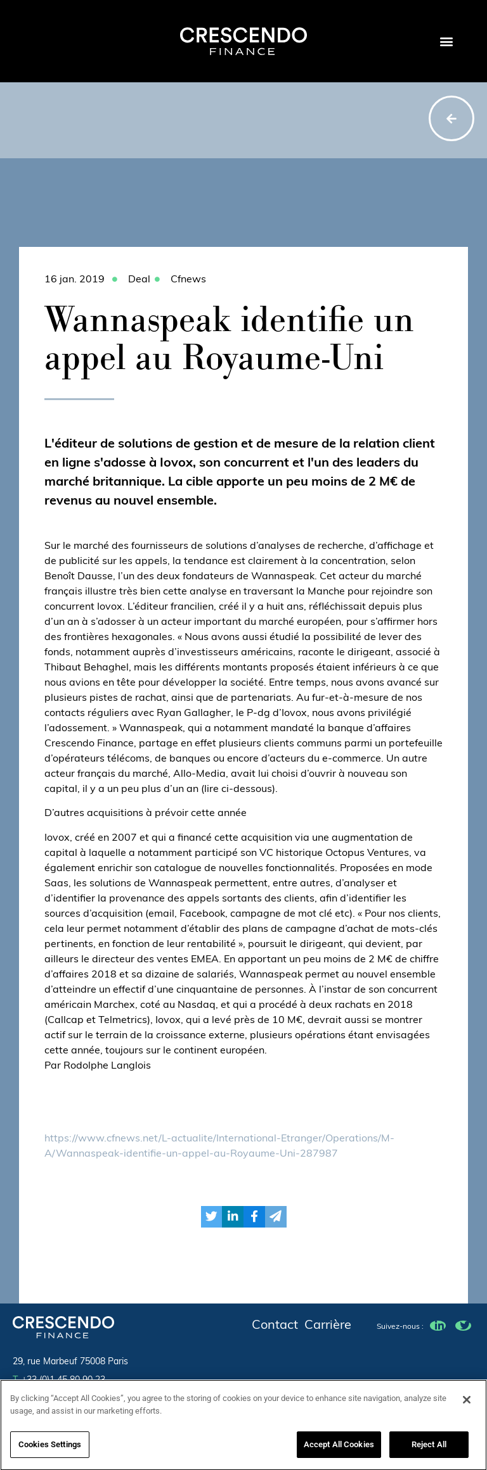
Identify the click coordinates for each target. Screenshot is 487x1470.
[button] (446, 41)
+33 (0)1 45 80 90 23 (59, 1380)
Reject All (429, 1448)
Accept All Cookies (339, 1448)
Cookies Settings (49, 1448)
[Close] (467, 1403)
